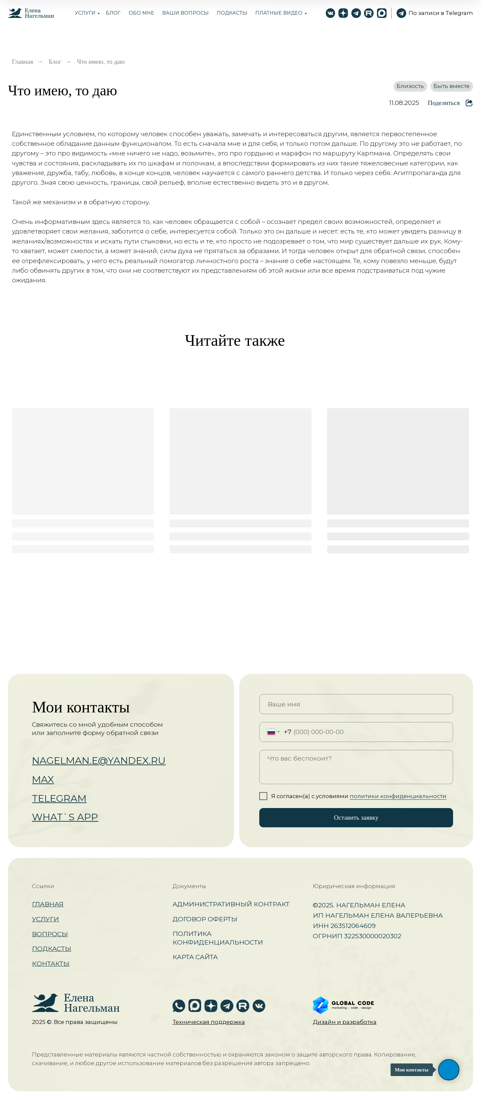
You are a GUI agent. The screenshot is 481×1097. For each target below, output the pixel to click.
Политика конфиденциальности (218, 938)
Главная (22, 61)
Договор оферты (205, 919)
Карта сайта (195, 957)
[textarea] (356, 767)
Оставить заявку (356, 817)
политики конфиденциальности (398, 796)
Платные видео (278, 13)
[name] (356, 704)
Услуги (85, 13)
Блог (55, 61)
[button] (209, 1022)
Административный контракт (231, 904)
